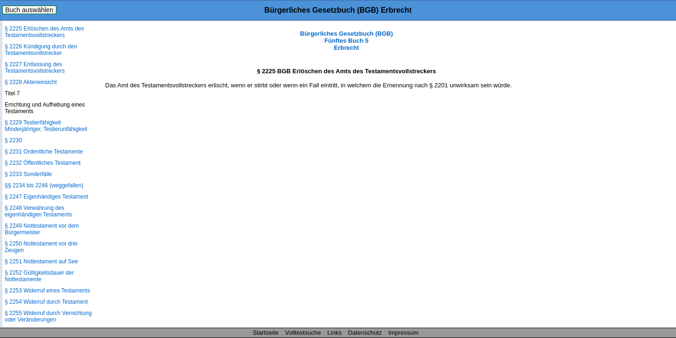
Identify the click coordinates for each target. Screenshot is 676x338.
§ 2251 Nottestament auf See (41, 261)
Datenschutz (365, 332)
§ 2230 (13, 140)
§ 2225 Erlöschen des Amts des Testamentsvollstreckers (44, 31)
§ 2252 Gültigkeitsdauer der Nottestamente (39, 276)
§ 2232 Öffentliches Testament (43, 163)
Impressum (403, 332)
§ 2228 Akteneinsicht (31, 82)
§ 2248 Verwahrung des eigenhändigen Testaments (38, 211)
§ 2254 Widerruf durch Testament (46, 302)
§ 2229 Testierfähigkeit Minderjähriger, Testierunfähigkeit (46, 125)
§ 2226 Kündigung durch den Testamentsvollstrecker (41, 49)
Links (334, 332)
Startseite (266, 332)
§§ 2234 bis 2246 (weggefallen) (44, 185)
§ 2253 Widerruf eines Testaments (47, 290)
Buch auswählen (29, 10)
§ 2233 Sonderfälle (28, 174)
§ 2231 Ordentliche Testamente (44, 151)
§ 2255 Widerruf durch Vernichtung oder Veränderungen (48, 316)
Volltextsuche (303, 332)
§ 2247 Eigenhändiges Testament (46, 196)
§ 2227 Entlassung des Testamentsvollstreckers (35, 67)
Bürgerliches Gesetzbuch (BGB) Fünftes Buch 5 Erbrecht (346, 40)
